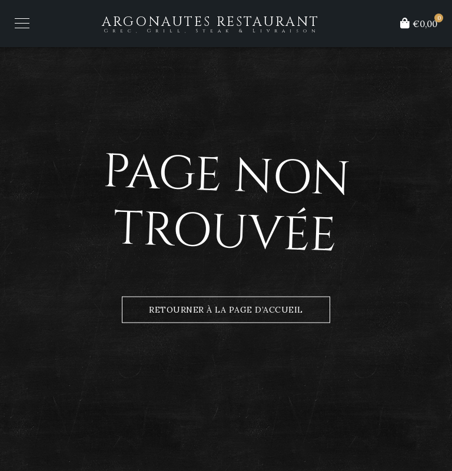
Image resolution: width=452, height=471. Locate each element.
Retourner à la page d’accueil (226, 309)
